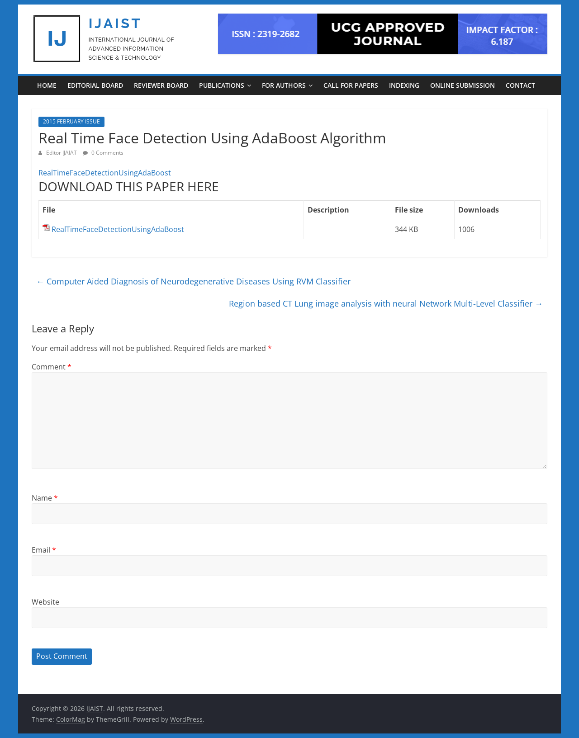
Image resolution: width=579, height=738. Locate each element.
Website (45, 602)
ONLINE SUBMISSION (462, 85)
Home (47, 85)
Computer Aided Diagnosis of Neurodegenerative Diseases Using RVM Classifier (193, 281)
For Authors (284, 85)
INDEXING (404, 85)
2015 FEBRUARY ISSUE (71, 121)
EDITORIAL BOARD (95, 85)
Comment (51, 367)
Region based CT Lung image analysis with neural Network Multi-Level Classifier (386, 303)
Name (45, 498)
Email (44, 550)
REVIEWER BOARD (161, 85)
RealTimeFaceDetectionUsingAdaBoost (104, 173)
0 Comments (103, 152)
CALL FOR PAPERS (350, 85)
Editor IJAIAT (62, 152)
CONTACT (520, 85)
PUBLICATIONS (221, 85)
